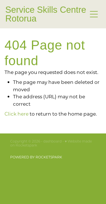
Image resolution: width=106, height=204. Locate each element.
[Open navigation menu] (94, 14)
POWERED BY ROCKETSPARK (36, 157)
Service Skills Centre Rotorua (45, 14)
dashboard (52, 141)
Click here (17, 113)
